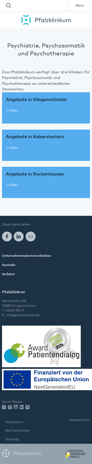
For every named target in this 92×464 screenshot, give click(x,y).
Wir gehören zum (75, 455)
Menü (80, 5)
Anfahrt (8, 274)
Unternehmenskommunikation (26, 255)
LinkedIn (19, 236)
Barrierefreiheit (17, 430)
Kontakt (8, 265)
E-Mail (31, 236)
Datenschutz (79, 420)
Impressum (14, 422)
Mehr (14, 110)
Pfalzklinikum (46, 20)
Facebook (7, 236)
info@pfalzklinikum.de (23, 315)
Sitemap (12, 439)
